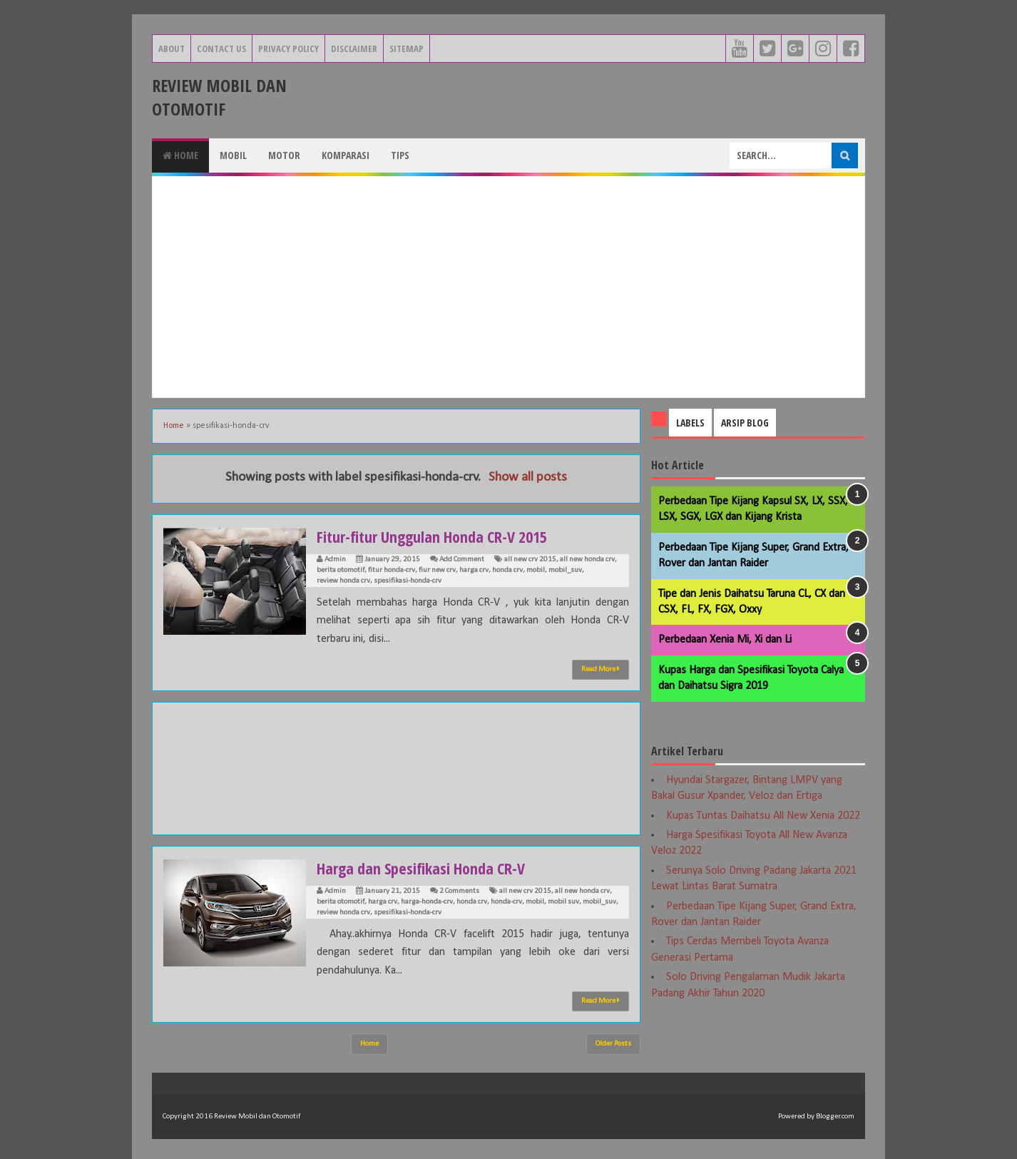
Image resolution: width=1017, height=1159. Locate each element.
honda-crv (506, 902)
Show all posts (528, 477)
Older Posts (613, 1044)
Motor (284, 155)
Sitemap (406, 48)
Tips (400, 155)
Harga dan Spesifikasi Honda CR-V (421, 868)
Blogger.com (835, 1116)
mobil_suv (565, 570)
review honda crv (343, 581)
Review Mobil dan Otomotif (219, 97)
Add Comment (461, 559)
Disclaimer (354, 48)
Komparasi (345, 155)
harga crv (474, 570)
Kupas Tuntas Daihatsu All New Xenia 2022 (763, 816)
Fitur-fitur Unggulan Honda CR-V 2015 (432, 536)
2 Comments (459, 891)
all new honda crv (587, 559)
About (171, 48)
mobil (535, 570)
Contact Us (221, 48)
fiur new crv (437, 570)
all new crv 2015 (530, 559)
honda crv (507, 570)
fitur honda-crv (391, 570)
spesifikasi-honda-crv (407, 581)
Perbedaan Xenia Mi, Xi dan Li (725, 639)
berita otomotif (340, 570)
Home (180, 155)
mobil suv (563, 902)
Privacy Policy (288, 48)
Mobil (233, 155)
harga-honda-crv (427, 902)
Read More (600, 669)
